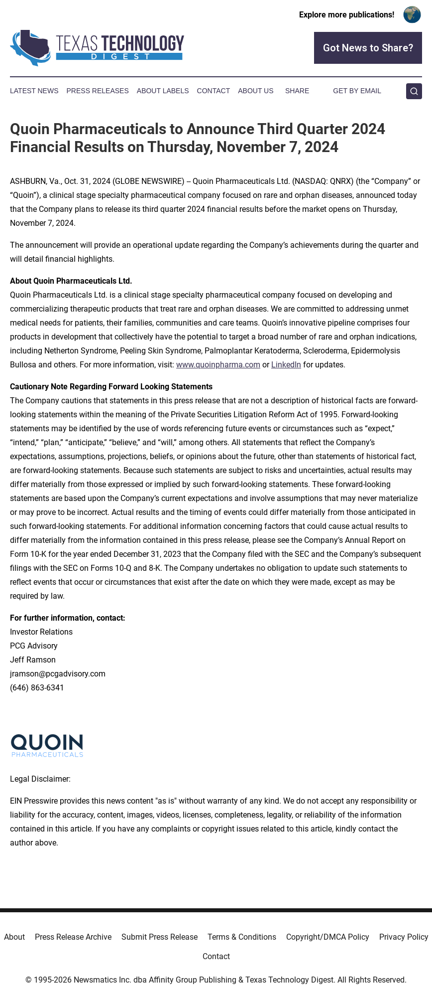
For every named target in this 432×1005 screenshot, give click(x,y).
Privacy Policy (404, 937)
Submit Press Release (159, 937)
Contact (213, 91)
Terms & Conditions (242, 937)
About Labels (163, 91)
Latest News (34, 91)
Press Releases (98, 91)
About (14, 937)
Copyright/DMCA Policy (327, 937)
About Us (255, 91)
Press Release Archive (73, 937)
